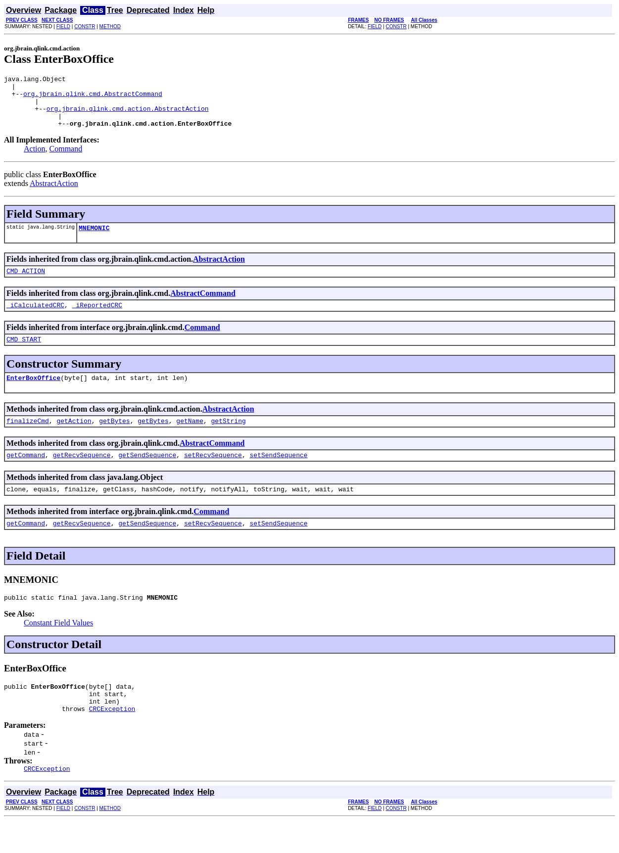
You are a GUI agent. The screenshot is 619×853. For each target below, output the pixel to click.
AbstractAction (54, 194)
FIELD (63, 26)
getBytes (114, 439)
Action (35, 159)
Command (66, 159)
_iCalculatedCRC (35, 319)
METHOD (110, 26)
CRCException (112, 739)
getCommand (25, 475)
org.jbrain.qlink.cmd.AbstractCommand (92, 98)
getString (228, 439)
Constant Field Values (58, 648)
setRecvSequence (213, 475)
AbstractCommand (203, 306)
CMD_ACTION (25, 284)
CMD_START (23, 355)
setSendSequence (279, 475)
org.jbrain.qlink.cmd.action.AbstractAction (128, 115)
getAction (73, 439)
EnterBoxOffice (33, 395)
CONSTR (84, 26)
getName (189, 439)
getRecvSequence (82, 475)
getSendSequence (147, 475)
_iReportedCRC (97, 319)
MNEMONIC (94, 239)
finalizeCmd (27, 439)
